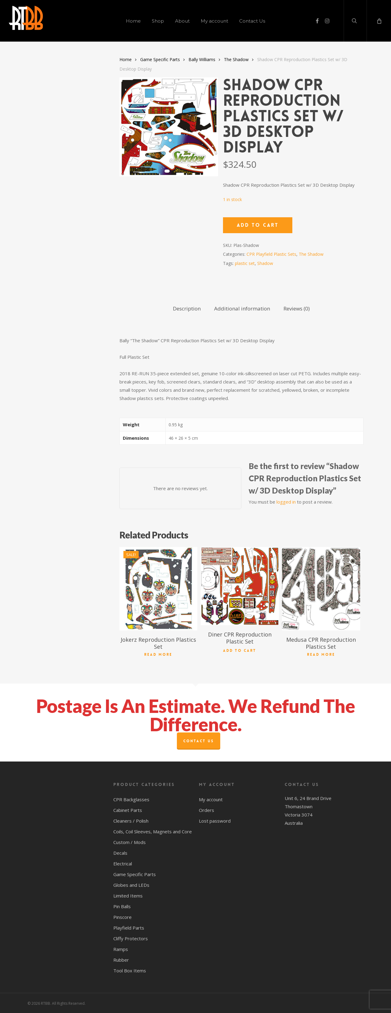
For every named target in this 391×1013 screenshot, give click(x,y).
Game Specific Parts (160, 59)
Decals (120, 853)
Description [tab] (187, 308)
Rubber (121, 960)
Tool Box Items (129, 970)
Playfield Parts (128, 928)
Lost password (215, 821)
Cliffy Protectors (130, 938)
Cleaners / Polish (130, 821)
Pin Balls (122, 906)
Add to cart (258, 225)
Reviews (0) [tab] (296, 308)
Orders (206, 810)
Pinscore (122, 917)
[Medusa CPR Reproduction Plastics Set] (321, 588)
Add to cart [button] (239, 650)
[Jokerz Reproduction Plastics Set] (158, 588)
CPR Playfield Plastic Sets (271, 254)
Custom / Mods (129, 842)
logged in (286, 502)
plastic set (245, 263)
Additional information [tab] (242, 308)
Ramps (120, 949)
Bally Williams (201, 59)
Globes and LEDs (131, 885)
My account (211, 799)
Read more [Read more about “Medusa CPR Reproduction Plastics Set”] (321, 654)
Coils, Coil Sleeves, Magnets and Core (152, 831)
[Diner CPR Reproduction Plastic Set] (240, 586)
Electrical (122, 864)
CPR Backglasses (131, 799)
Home (125, 59)
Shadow (265, 263)
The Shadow (236, 59)
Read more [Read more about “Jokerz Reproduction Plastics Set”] (158, 654)
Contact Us (198, 741)
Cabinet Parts (127, 810)
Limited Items (128, 896)
